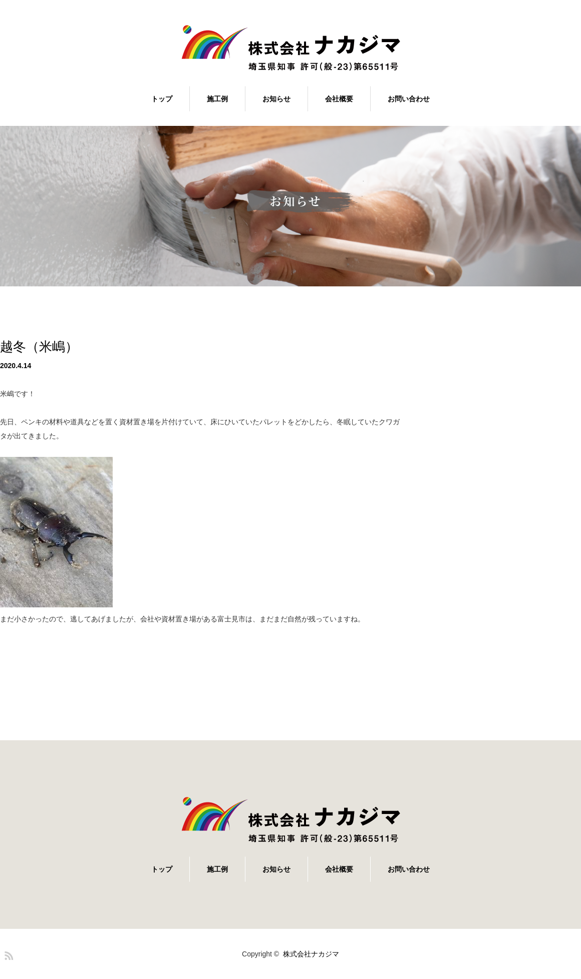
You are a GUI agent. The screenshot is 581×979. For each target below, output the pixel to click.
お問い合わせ (409, 99)
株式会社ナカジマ (311, 954)
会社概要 (339, 99)
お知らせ (276, 99)
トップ (161, 99)
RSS (7, 953)
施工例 (217, 99)
